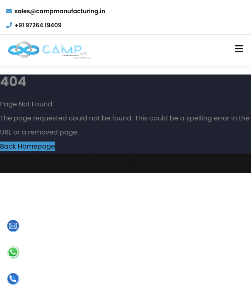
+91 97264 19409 (34, 25)
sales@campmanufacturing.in (55, 11)
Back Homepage (27, 146)
